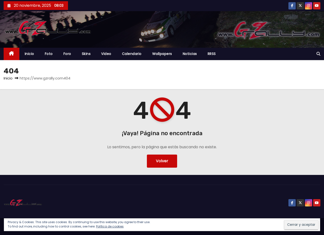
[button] (318, 54)
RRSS (212, 53)
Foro (67, 53)
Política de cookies (110, 226)
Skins (86, 53)
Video (106, 53)
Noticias (190, 53)
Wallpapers (162, 53)
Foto (49, 53)
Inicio (29, 53)
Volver (162, 161)
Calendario (132, 53)
